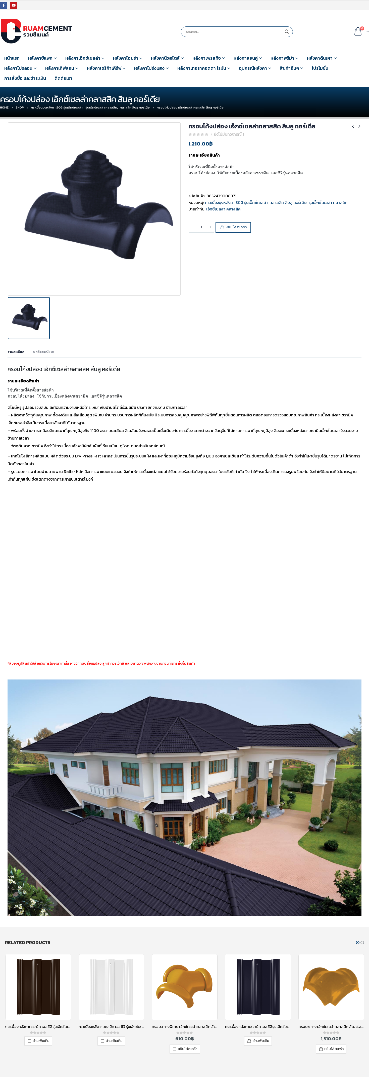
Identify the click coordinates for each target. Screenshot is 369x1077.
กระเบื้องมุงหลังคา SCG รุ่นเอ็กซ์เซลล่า (236, 202)
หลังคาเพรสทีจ (206, 58)
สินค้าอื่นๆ (289, 68)
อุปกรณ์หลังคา (253, 68)
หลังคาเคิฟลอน (59, 68)
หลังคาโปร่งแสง (149, 68)
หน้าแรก (12, 58)
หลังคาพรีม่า (282, 58)
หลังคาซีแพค (40, 58)
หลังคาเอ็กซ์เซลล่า (82, 58)
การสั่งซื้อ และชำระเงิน (25, 78)
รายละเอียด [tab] (16, 328)
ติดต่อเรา (63, 78)
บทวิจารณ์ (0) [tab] (43, 328)
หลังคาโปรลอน (18, 68)
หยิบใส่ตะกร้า (236, 227)
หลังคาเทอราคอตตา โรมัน (201, 68)
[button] (357, 919)
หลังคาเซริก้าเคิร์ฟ (104, 68)
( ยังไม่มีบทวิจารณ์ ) (227, 134)
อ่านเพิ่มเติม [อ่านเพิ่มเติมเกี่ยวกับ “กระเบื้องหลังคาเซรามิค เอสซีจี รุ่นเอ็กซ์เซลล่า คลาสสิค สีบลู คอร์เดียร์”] (260, 1017)
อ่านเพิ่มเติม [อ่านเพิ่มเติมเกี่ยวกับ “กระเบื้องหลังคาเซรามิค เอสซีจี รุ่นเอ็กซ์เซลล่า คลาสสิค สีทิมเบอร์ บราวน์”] (41, 1017)
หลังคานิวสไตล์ (165, 58)
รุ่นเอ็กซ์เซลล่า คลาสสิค (327, 202)
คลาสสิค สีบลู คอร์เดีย (288, 202)
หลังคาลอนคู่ (246, 58)
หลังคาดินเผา (320, 58)
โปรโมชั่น (320, 68)
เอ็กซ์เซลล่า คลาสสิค (223, 209)
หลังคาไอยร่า (125, 58)
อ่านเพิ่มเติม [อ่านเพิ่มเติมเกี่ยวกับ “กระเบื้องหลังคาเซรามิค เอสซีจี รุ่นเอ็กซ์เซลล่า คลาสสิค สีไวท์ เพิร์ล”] (114, 1017)
